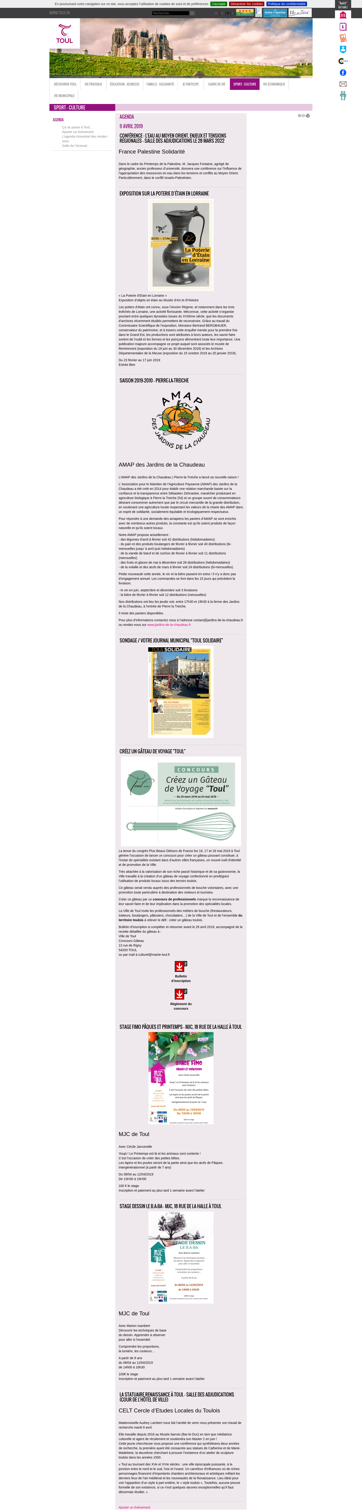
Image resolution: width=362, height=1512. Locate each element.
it (233, 13)
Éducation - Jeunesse (124, 84)
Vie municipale (64, 95)
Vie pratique (93, 84)
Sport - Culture (244, 84)
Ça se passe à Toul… (77, 127)
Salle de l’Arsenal (74, 146)
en (222, 13)
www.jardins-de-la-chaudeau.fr (169, 625)
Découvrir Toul (65, 84)
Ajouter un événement (78, 132)
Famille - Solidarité (160, 84)
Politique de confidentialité (287, 4)
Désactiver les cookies (247, 4)
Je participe (191, 84)
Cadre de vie (216, 84)
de (216, 13)
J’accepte (219, 4)
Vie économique (274, 84)
